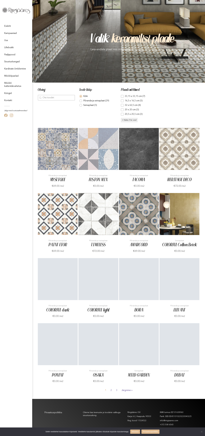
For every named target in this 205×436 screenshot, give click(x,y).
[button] (98, 96)
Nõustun (135, 432)
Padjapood (9, 55)
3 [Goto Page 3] (116, 390)
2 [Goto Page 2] (111, 390)
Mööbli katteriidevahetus (12, 84)
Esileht (7, 26)
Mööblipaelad (11, 76)
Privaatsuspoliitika (53, 413)
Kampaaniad (10, 33)
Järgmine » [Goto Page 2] (127, 390)
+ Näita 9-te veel (129, 120)
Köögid (8, 93)
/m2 (62, 186)
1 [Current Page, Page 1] (105, 390)
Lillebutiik (9, 47)
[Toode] (58, 149)
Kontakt (8, 100)
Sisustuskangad (12, 62)
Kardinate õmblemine (15, 69)
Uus (6, 40)
